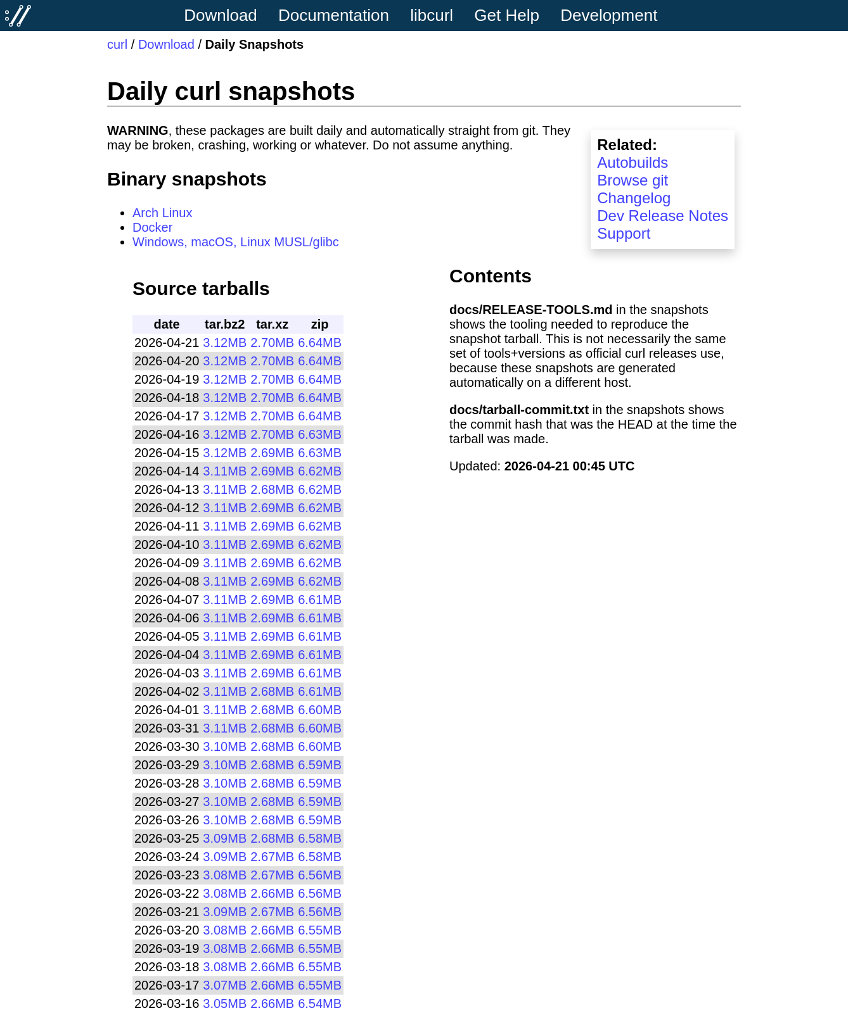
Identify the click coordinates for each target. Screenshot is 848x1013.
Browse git (632, 180)
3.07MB (225, 985)
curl (117, 44)
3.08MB (225, 875)
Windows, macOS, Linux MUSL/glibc (235, 242)
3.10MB (225, 746)
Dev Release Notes (662, 215)
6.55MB (320, 930)
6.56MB (320, 875)
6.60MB (320, 710)
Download (220, 15)
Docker (152, 227)
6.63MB (320, 434)
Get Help (506, 15)
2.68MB (272, 489)
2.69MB (272, 453)
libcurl (431, 15)
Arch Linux (162, 213)
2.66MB (272, 893)
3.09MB (225, 838)
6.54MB (320, 1003)
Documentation (333, 15)
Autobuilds (632, 162)
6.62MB (320, 471)
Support (623, 233)
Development (608, 15)
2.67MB (272, 857)
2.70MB (272, 342)
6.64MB (320, 342)
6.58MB (320, 838)
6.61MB (320, 600)
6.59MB (320, 765)
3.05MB (225, 1003)
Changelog (634, 197)
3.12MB (225, 342)
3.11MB (225, 471)
